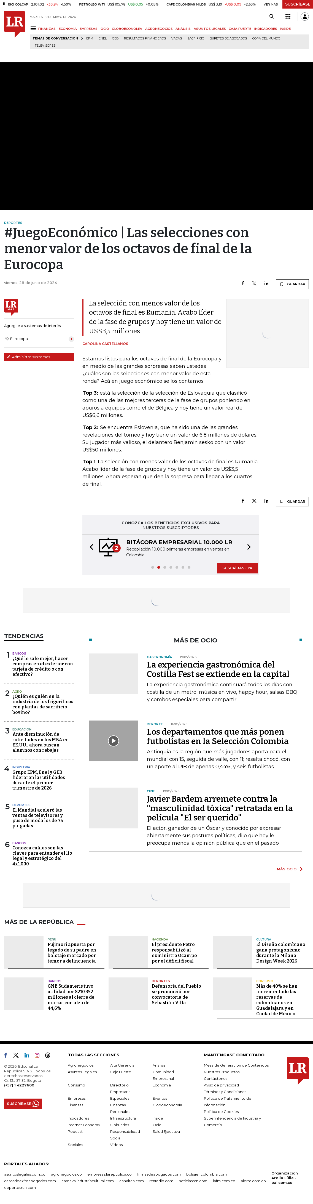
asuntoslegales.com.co (24, 1174)
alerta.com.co (253, 1181)
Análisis (159, 1065)
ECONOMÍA (68, 29)
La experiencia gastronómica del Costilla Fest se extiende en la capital (218, 669)
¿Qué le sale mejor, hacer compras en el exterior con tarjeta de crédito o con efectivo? (42, 666)
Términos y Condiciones (225, 1091)
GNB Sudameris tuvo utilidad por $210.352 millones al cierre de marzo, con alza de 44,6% (71, 997)
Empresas (76, 1098)
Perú (52, 939)
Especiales (119, 1098)
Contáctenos (215, 1078)
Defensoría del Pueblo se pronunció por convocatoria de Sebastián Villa (176, 994)
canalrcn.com (131, 1181)
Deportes (21, 805)
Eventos (160, 1098)
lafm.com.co (224, 1181)
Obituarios (119, 1125)
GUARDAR (292, 284)
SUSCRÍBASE (297, 4)
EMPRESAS (89, 29)
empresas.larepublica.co (109, 1174)
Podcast (75, 1131)
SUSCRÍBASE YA (237, 568)
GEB (115, 38)
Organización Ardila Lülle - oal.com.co (284, 1178)
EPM (89, 38)
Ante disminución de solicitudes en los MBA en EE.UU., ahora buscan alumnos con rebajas (40, 742)
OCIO (105, 29)
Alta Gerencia (122, 1065)
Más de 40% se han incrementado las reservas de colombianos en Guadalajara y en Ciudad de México (277, 1000)
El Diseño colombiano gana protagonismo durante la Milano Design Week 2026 (280, 953)
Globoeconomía (167, 1105)
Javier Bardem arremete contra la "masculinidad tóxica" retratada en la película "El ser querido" (220, 808)
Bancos (19, 653)
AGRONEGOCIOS (159, 29)
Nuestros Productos (221, 1072)
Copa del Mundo (266, 38)
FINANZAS (47, 29)
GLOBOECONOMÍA (127, 29)
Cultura (263, 939)
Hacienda (160, 939)
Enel (103, 38)
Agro (17, 691)
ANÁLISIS (183, 29)
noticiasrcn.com (193, 1181)
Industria (21, 767)
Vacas (176, 38)
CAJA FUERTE (240, 29)
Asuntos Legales (82, 1072)
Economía (162, 1085)
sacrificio (195, 38)
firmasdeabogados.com (159, 1174)
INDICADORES (265, 29)
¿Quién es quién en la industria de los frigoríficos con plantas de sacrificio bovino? (42, 704)
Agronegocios (80, 1065)
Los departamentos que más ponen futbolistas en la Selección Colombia (218, 736)
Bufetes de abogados (228, 38)
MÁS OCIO (286, 869)
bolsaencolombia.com (206, 1174)
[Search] (271, 16)
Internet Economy (84, 1125)
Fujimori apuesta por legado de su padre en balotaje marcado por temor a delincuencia (72, 953)
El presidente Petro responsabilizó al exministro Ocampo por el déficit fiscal (174, 953)
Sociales (75, 1144)
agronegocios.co (66, 1174)
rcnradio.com (161, 1181)
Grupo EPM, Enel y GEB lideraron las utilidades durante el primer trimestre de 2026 (38, 780)
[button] (89, 548)
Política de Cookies (221, 1111)
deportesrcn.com (20, 1187)
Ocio (157, 1125)
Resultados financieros (145, 38)
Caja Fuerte (120, 1072)
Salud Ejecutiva (166, 1131)
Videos (116, 1144)
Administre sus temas (28, 357)
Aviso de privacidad (221, 1085)
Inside (158, 1118)
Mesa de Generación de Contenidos (236, 1065)
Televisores (45, 45)
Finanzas (75, 1105)
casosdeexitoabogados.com (30, 1181)
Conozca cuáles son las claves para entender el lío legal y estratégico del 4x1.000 (42, 856)
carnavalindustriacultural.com (87, 1181)
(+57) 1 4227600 (19, 1085)
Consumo (264, 981)
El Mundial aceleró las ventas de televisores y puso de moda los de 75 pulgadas (37, 818)
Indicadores (78, 1118)
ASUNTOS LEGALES (210, 29)
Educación (21, 729)
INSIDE (285, 29)
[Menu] (34, 28)
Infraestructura (123, 1118)
